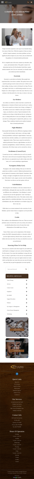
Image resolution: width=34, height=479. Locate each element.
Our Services (17, 384)
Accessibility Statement (12, 473)
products (9, 302)
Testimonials (17, 388)
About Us (17, 382)
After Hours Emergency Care (17, 408)
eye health (9, 295)
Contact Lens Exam (17, 406)
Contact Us (17, 350)
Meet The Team (17, 386)
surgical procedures (11, 299)
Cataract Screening (17, 410)
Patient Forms (17, 392)
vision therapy (10, 280)
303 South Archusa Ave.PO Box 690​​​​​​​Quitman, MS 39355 (17, 420)
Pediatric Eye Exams (17, 404)
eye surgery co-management (13, 306)
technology (9, 314)
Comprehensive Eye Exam (17, 402)
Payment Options (17, 390)
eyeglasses (9, 291)
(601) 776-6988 (19, 424)
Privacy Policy (19, 473)
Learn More (17, 329)
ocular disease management (13, 310)
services (8, 284)
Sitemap (24, 473)
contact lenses (10, 287)
